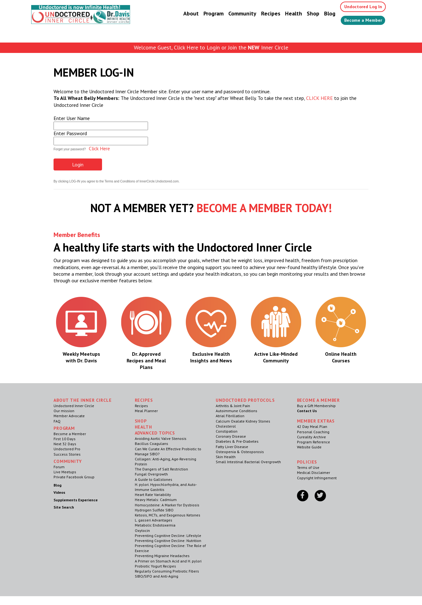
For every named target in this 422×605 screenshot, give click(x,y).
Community (235, 14)
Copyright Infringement (317, 477)
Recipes (263, 14)
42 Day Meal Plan (312, 426)
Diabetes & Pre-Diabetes (237, 441)
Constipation (226, 431)
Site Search (64, 507)
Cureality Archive (311, 437)
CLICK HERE (319, 98)
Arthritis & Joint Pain (233, 405)
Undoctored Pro (67, 449)
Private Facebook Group (74, 477)
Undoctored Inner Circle (74, 405)
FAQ (57, 421)
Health (285, 14)
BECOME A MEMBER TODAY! (264, 207)
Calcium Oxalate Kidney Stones (243, 421)
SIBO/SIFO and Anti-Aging (156, 576)
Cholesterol (226, 426)
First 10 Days (65, 438)
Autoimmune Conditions (236, 410)
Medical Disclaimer (313, 472)
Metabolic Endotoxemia (155, 525)
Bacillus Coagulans (151, 443)
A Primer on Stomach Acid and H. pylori (168, 561)
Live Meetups (65, 472)
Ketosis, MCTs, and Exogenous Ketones (167, 515)
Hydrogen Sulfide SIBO (154, 510)
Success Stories (67, 454)
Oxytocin (142, 530)
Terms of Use (308, 467)
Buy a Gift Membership (316, 405)
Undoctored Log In (358, 7)
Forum (59, 466)
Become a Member (359, 21)
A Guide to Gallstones (153, 479)
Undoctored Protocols (245, 400)
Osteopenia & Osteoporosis (240, 451)
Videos (59, 492)
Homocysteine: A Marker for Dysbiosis (167, 505)
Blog (322, 14)
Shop (305, 14)
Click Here (99, 148)
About (183, 14)
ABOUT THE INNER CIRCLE (82, 400)
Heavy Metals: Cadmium (156, 499)
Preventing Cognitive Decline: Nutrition (168, 540)
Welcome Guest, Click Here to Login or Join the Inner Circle (211, 47)
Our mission (64, 410)
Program (206, 14)
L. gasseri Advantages (153, 520)
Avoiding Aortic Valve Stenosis (160, 438)
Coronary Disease (231, 436)
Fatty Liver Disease (232, 446)
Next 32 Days (65, 443)
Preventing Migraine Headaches (162, 555)
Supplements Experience (76, 500)
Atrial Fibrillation (230, 415)
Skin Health (226, 456)
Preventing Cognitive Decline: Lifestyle (168, 535)
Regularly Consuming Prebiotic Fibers (167, 571)
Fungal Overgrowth (151, 474)
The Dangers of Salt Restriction (161, 469)
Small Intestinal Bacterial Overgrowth (248, 461)
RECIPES (144, 400)
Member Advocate (69, 415)
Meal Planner (146, 410)
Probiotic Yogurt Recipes (155, 566)
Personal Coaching (313, 431)
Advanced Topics (155, 433)
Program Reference (313, 442)
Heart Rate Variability (153, 494)
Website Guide (309, 447)
